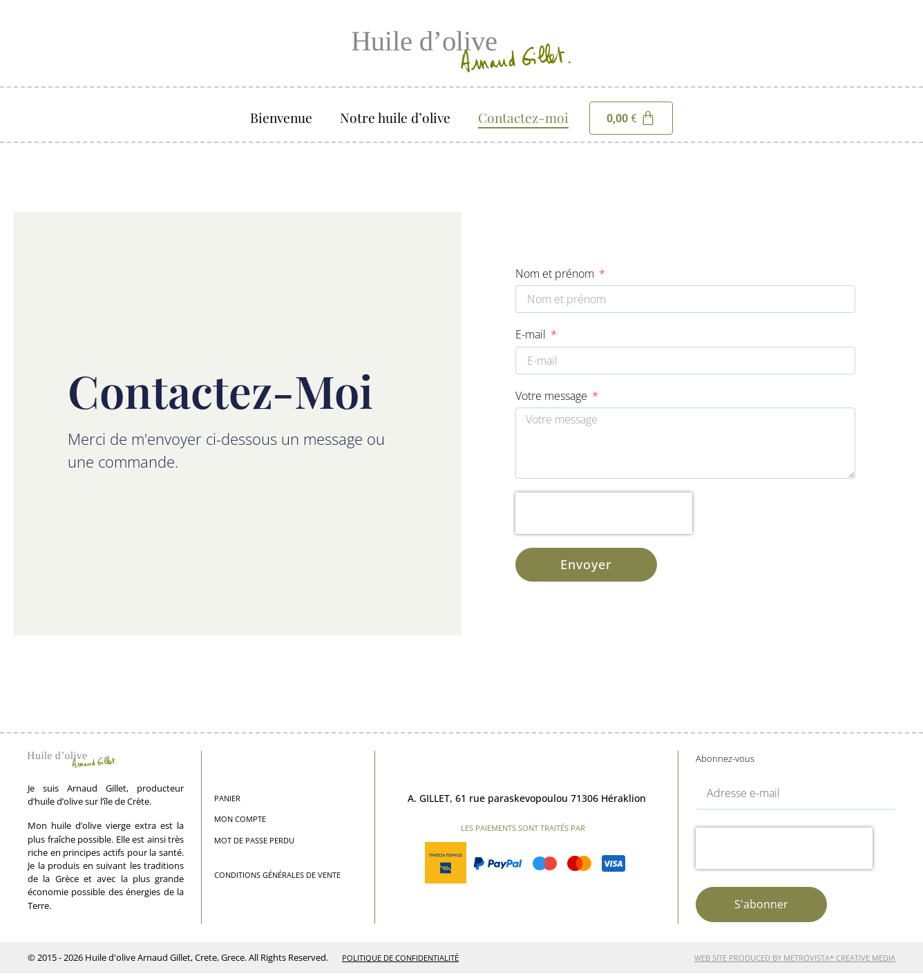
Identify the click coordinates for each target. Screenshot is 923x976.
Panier (227, 801)
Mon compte (240, 822)
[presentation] (603, 515)
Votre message (552, 397)
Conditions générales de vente (277, 878)
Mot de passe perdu (254, 844)
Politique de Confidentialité (400, 961)
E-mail (532, 335)
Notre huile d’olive (395, 117)
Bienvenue (281, 117)
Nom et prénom (556, 273)
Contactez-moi (523, 117)
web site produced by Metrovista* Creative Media (794, 961)
